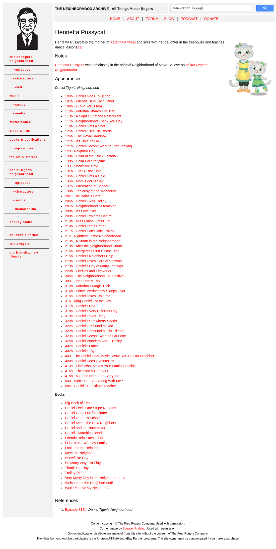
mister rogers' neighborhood (21, 59)
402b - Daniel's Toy (79, 351)
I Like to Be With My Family (86, 443)
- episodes (20, 69)
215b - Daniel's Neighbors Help (89, 256)
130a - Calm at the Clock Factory (90, 156)
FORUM (152, 19)
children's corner (24, 235)
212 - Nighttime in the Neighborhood (93, 236)
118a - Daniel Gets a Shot (85, 126)
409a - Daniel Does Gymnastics (89, 361)
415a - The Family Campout (86, 371)
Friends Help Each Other (84, 438)
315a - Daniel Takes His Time (87, 296)
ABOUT (133, 19)
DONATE (211, 19)
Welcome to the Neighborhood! (89, 483)
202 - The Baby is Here (83, 196)
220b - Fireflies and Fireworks (88, 271)
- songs (17, 104)
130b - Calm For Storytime (85, 161)
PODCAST (189, 19)
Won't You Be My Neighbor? (86, 488)
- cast (15, 87)
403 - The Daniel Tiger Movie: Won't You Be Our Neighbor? (110, 356)
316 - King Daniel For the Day (88, 301)
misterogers (19, 244)
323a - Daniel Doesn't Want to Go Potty (95, 336)
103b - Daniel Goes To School (88, 96)
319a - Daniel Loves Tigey (85, 316)
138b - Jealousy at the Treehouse (91, 191)
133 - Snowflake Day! (81, 166)
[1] (80, 47)
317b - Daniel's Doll (80, 306)
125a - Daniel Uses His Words (88, 131)
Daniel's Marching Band (83, 433)
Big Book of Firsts (78, 403)
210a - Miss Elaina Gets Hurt (87, 221)
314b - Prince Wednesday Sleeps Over (95, 291)
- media (17, 113)
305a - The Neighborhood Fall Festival (94, 276)
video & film (19, 131)
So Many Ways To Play (83, 463)
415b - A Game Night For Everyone (92, 376)
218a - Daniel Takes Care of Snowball (94, 261)
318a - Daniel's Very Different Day (91, 311)
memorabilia (19, 122)
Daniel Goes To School (82, 418)
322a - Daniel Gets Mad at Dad (89, 326)
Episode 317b (75, 510)
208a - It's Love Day (80, 211)
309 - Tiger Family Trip (82, 281)
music (14, 96)
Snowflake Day (76, 458)
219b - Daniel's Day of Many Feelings (94, 266)
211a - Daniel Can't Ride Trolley (89, 231)
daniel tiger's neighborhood (21, 172)
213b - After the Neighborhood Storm (93, 246)
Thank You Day (77, 468)
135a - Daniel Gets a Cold (85, 176)
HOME (115, 19)
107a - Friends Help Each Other (89, 101)
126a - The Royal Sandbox (85, 136)
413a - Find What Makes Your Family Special (100, 366)
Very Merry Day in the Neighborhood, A (95, 478)
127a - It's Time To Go (82, 141)
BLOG (169, 19)
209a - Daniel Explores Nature (88, 216)
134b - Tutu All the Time (83, 171)
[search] (211, 8)
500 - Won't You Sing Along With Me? (94, 381)
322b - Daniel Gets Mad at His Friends (94, 331)
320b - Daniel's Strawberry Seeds (91, 321)
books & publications (27, 139)
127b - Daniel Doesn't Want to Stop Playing (98, 146)
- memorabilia (22, 209)
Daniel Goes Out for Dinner (86, 413)
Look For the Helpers (81, 448)
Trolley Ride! (74, 473)
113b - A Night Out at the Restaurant (93, 116)
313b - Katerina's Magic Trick (87, 286)
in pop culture (21, 148)
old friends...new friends (23, 254)
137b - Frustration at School (86, 186)
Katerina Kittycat (123, 42)
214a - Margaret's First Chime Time (92, 251)
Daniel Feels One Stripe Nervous (90, 408)
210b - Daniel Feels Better (85, 226)
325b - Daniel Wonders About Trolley (93, 341)
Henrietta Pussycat (69, 65)
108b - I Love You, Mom (83, 106)
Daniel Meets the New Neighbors (90, 423)
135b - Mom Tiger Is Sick (84, 181)
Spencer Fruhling (134, 528)
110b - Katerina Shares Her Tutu (90, 111)
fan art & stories (23, 157)
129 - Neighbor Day (80, 151)
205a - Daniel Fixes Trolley (85, 201)
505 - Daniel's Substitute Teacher (90, 386)
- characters (21, 78)
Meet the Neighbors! (80, 453)
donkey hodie (20, 222)
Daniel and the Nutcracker (85, 428)
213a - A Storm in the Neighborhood (93, 241)
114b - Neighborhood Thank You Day (93, 121)
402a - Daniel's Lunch (82, 346)
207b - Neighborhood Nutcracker (90, 206)
